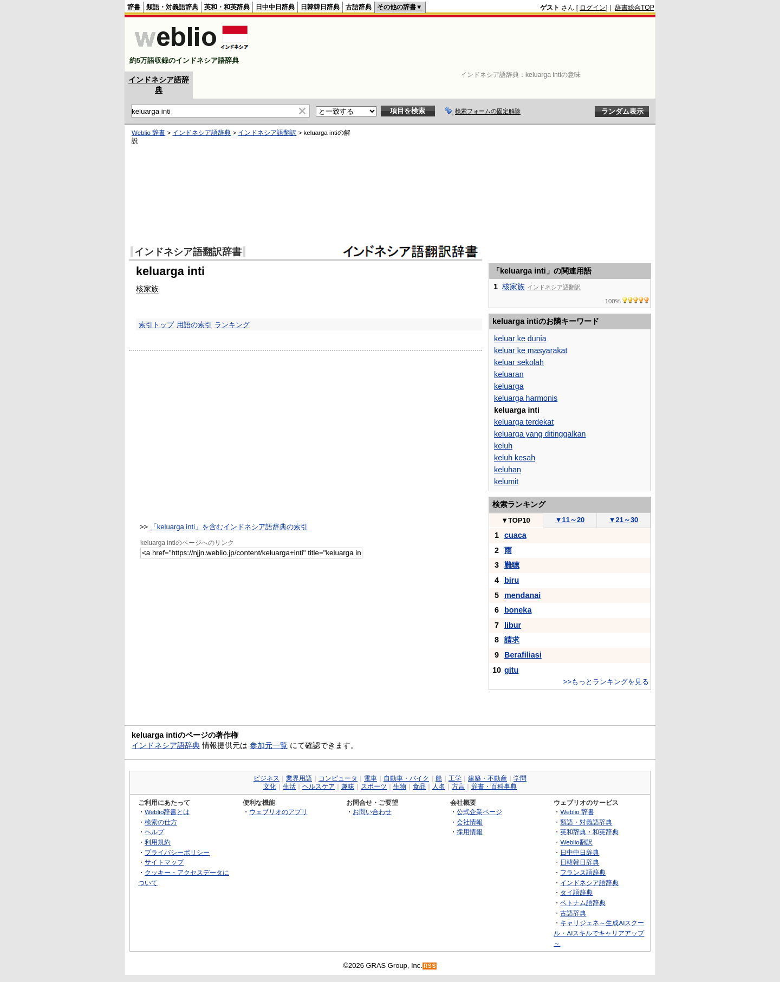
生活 (289, 786)
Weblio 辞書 (148, 132)
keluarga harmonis (525, 398)
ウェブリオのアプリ (278, 811)
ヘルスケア (318, 786)
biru (511, 580)
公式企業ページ (479, 811)
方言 (458, 786)
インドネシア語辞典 (201, 132)
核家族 (147, 288)
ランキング (232, 325)
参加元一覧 (269, 745)
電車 (370, 778)
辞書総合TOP (634, 7)
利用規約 (158, 842)
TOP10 (515, 520)
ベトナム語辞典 (583, 902)
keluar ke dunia (520, 338)
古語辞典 (359, 7)
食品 (419, 786)
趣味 (347, 786)
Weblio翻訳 (576, 842)
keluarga (509, 386)
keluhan (507, 469)
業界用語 (299, 778)
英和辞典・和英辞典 (589, 831)
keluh (503, 445)
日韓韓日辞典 (320, 7)
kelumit (506, 481)
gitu (511, 670)
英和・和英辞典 (227, 7)
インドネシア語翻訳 (267, 132)
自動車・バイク (406, 778)
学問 (520, 778)
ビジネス (266, 778)
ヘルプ (154, 831)
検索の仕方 (161, 821)
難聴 (511, 565)
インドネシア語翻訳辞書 (188, 251)
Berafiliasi (523, 655)
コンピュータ (338, 778)
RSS (430, 966)
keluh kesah (514, 457)
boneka (517, 610)
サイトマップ (164, 862)
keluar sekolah (519, 362)
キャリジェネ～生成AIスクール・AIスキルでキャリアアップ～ (599, 932)
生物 (399, 786)
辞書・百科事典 (494, 786)
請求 (511, 639)
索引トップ (156, 325)
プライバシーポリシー (177, 852)
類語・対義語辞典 (172, 7)
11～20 (570, 520)
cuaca (515, 535)
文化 (269, 786)
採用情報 (470, 831)
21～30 (624, 520)
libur (512, 625)
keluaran (509, 374)
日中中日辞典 (275, 7)
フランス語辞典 (583, 872)
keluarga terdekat (524, 422)
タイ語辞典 (576, 892)
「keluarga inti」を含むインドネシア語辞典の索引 (229, 527)
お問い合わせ (372, 811)
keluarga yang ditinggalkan (540, 434)
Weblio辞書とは (167, 811)
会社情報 (470, 821)
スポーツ (374, 786)
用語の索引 (194, 325)
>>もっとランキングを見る (606, 682)
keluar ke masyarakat (530, 350)
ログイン (593, 7)
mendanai (522, 595)
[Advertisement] (457, 44)
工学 (454, 778)
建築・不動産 (487, 778)
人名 (438, 786)
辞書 (133, 7)
